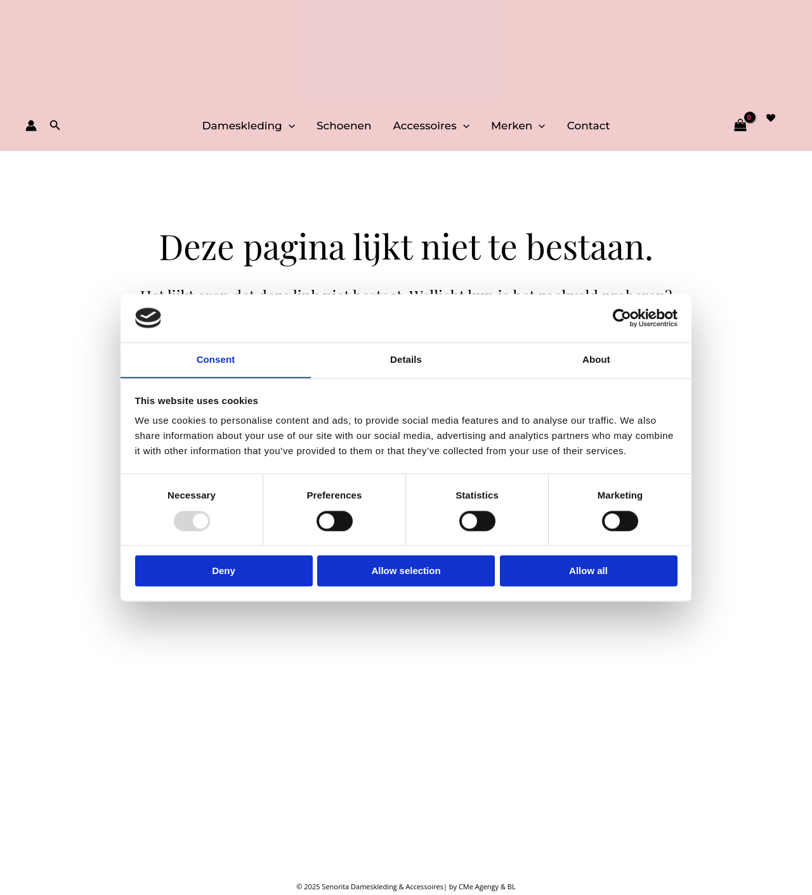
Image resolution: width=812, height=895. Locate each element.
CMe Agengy (480, 886)
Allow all (588, 571)
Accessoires (431, 125)
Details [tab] (406, 359)
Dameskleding (248, 125)
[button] (55, 125)
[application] (288, 125)
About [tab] (596, 359)
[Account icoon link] (31, 125)
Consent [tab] (216, 359)
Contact (588, 125)
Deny (223, 571)
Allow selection (405, 571)
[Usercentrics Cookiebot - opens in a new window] (622, 317)
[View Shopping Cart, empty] (740, 125)
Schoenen (344, 125)
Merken (518, 125)
